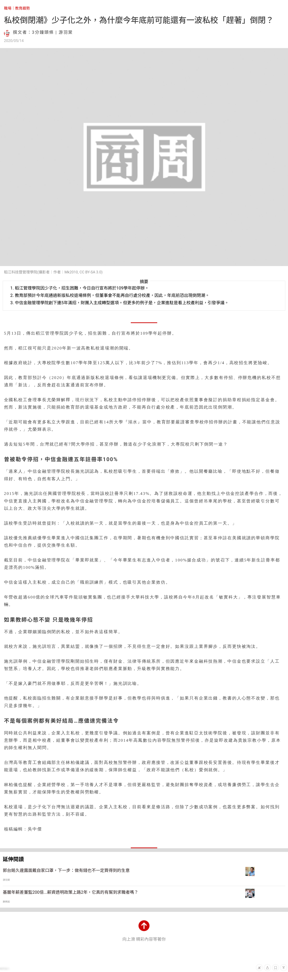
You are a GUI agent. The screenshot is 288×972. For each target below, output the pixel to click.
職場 (7, 8)
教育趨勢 (22, 8)
